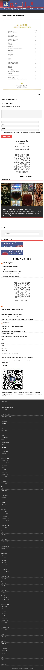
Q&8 (2, 428)
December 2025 (4, 453)
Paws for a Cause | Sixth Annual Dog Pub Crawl (13, 331)
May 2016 (3, 613)
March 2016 (4, 618)
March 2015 (4, 643)
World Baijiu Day (8, 263)
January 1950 (4, 650)
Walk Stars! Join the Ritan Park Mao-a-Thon (12, 326)
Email (2, 124)
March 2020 (4, 511)
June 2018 (3, 557)
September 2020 (5, 497)
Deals (2, 345)
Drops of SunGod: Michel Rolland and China (12, 309)
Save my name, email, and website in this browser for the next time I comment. (22, 132)
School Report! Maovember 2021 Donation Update (14, 336)
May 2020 (3, 507)
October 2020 (4, 495)
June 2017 (3, 583)
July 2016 (3, 609)
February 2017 (4, 592)
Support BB (4, 350)
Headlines (3, 419)
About (2, 343)
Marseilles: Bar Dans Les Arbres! (9, 266)
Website (3, 128)
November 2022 (5, 462)
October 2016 (4, 602)
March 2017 (4, 590)
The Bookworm (4, 433)
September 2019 (5, 525)
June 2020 (3, 504)
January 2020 (4, 516)
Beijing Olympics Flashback (7, 407)
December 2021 (4, 479)
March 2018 (4, 564)
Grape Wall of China (9, 306)
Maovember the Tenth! (7, 333)
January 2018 (4, 569)
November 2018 (5, 546)
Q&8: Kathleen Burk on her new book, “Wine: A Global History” (17, 319)
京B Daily (3, 444)
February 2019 (4, 541)
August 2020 (4, 500)
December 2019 (4, 518)
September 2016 (5, 604)
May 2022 (3, 469)
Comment (3, 109)
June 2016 (3, 611)
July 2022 (3, 467)
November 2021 (5, 481)
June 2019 (3, 532)
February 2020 (4, 513)
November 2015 (5, 627)
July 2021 (3, 486)
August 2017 (4, 578)
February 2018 (4, 567)
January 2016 (4, 622)
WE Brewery (4, 439)
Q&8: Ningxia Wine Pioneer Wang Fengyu (11, 314)
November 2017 (5, 574)
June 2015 (3, 636)
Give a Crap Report (5, 412)
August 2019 (4, 527)
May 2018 (3, 560)
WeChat (40, 394)
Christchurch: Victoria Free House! (10, 276)
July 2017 (3, 581)
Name (3, 120)
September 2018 (5, 551)
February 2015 (4, 646)
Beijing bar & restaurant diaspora (8, 405)
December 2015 (4, 625)
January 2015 (4, 648)
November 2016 (5, 599)
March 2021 (4, 490)
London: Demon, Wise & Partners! (10, 274)
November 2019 (5, 520)
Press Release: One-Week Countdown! (11, 271)
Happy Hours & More (6, 416)
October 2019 (4, 523)
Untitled (3, 329)
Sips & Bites (4, 348)
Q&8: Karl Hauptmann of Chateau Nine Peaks (13, 312)
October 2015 (4, 629)
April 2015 (3, 641)
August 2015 (4, 632)
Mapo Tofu (3, 423)
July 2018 (3, 555)
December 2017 (4, 571)
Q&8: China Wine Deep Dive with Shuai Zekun (13, 317)
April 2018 (3, 562)
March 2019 (4, 539)
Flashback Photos (5, 409)
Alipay (25, 176)
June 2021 (3, 488)
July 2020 (3, 502)
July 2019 (3, 530)
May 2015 (3, 639)
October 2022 (4, 465)
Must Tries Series (5, 426)
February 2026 (4, 451)
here (11, 394)
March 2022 (4, 472)
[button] (42, 11)
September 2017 (5, 576)
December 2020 (4, 493)
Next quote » (4, 362)
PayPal (4, 395)
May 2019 (3, 534)
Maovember (6, 323)
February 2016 (4, 620)
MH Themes (30, 668)
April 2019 (3, 537)
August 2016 (4, 606)
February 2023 (4, 460)
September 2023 (5, 458)
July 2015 (3, 634)
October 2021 (4, 483)
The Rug (3, 435)
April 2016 (3, 615)
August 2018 (4, 553)
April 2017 (3, 588)
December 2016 (4, 597)
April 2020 (3, 509)
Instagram (26, 148)
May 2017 (3, 585)
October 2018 (4, 548)
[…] (13, 215)
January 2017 (4, 595)
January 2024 (4, 456)
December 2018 (4, 544)
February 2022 (4, 474)
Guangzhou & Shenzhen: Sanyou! (9, 269)
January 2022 (4, 476)
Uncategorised (4, 437)
